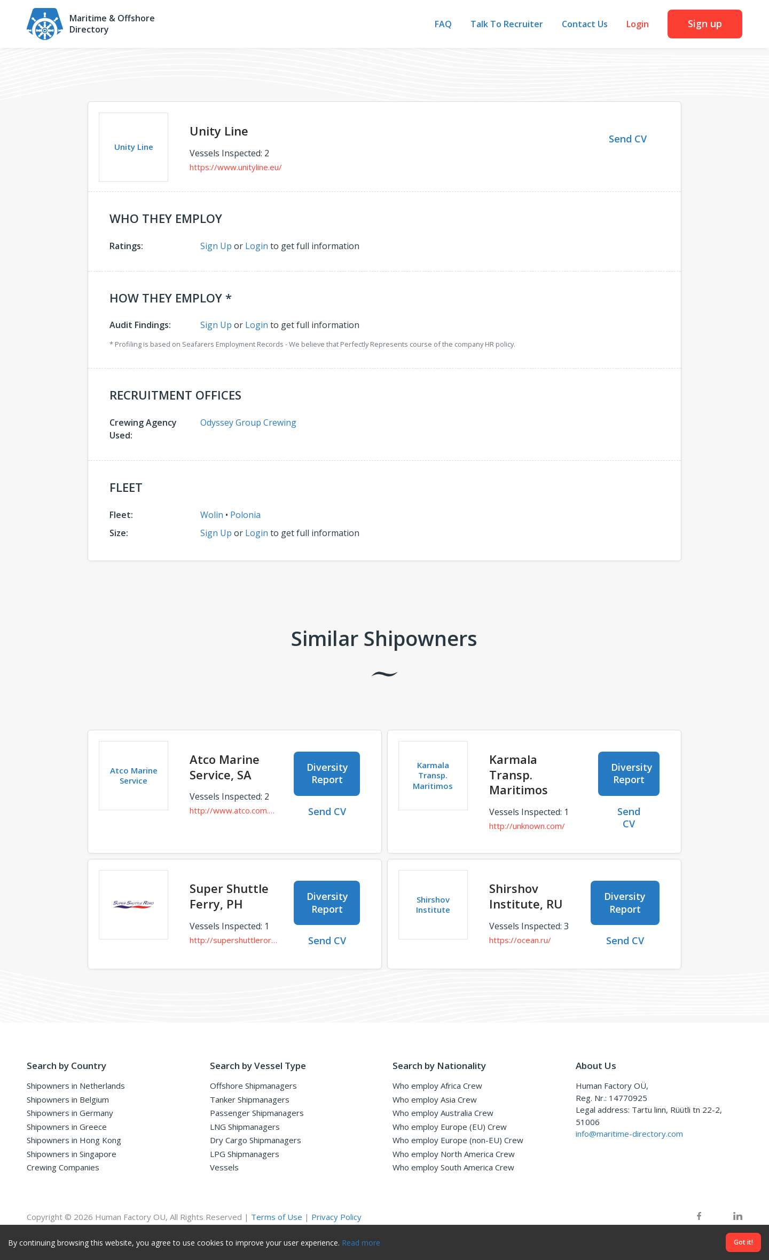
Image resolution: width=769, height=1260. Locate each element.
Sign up (705, 23)
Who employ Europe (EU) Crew (450, 1126)
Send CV (628, 138)
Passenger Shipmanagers (257, 1112)
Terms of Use (276, 1216)
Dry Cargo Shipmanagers (255, 1140)
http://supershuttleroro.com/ (234, 940)
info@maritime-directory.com (629, 1133)
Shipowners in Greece (67, 1126)
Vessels (224, 1167)
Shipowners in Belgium (68, 1099)
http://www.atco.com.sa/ (234, 810)
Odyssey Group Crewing (248, 422)
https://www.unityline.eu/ (236, 167)
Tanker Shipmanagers (249, 1099)
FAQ (443, 24)
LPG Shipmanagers (244, 1154)
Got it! (743, 1242)
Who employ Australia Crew (443, 1112)
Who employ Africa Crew (437, 1085)
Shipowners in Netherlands (76, 1085)
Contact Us (585, 24)
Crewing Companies (63, 1167)
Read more (361, 1243)
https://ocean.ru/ (520, 940)
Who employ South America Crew (453, 1167)
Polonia (245, 515)
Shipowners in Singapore (71, 1154)
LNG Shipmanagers (245, 1126)
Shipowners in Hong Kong (74, 1140)
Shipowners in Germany (70, 1112)
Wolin (211, 515)
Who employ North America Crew (454, 1154)
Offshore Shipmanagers (253, 1085)
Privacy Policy (336, 1216)
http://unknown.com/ (527, 825)
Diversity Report (327, 773)
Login (637, 24)
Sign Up (216, 246)
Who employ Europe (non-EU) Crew (458, 1140)
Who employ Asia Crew (435, 1099)
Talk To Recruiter (506, 24)
